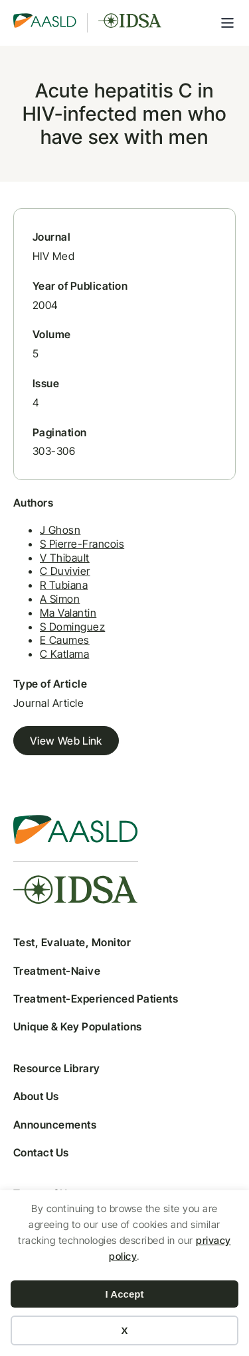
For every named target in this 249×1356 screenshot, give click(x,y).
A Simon (60, 598)
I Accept (125, 1294)
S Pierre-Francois (82, 543)
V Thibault (65, 557)
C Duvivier (65, 571)
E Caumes (65, 640)
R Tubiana (64, 584)
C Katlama (64, 653)
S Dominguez (72, 626)
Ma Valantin (68, 612)
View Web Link (66, 740)
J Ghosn (60, 529)
